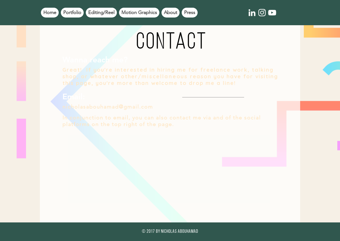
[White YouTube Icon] (272, 13)
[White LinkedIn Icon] (252, 13)
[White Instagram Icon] (262, 13)
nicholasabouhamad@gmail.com (107, 107)
